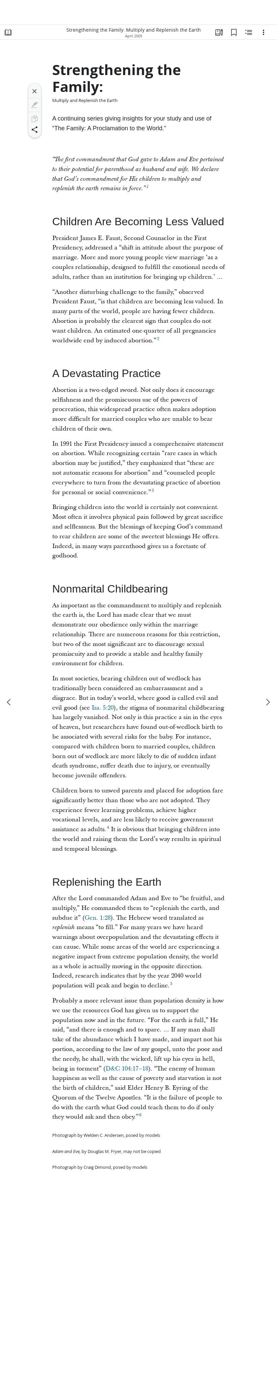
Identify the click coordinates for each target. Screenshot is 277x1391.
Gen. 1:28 (98, 918)
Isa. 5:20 (103, 708)
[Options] (263, 32)
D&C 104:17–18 (126, 1068)
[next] (267, 702)
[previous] (9, 702)
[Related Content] (248, 32)
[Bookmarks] (234, 32)
